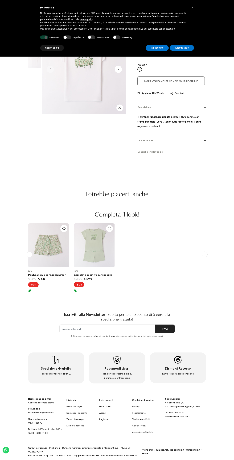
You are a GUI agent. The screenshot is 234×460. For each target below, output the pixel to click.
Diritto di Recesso (75, 425)
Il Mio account (106, 400)
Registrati (104, 419)
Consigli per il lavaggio (171, 151)
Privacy (136, 406)
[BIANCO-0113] (139, 69)
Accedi (102, 412)
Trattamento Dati (141, 419)
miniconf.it (162, 449)
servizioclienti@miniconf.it (41, 412)
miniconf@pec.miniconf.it (177, 416)
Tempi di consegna (75, 419)
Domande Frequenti (76, 412)
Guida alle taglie (74, 406)
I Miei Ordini (105, 406)
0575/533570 (35, 422)
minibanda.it (193, 449)
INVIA (164, 328)
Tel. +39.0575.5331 (174, 412)
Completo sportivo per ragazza (93, 274)
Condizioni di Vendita (143, 400)
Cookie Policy (139, 425)
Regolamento (139, 412)
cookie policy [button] (86, 19)
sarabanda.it (177, 449)
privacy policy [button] (160, 13)
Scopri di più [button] (52, 47)
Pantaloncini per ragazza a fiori (47, 274)
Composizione (171, 140)
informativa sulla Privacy (104, 336)
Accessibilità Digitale (142, 432)
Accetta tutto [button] (182, 47)
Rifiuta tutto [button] (157, 47)
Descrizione (171, 107)
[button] (118, 69)
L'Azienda (71, 400)
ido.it (145, 453)
